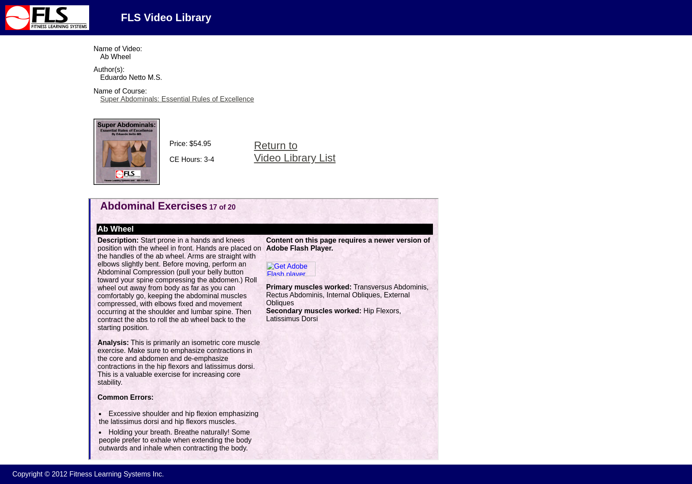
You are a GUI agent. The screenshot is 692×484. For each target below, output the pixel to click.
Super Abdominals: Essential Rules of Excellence (177, 99)
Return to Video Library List (294, 151)
